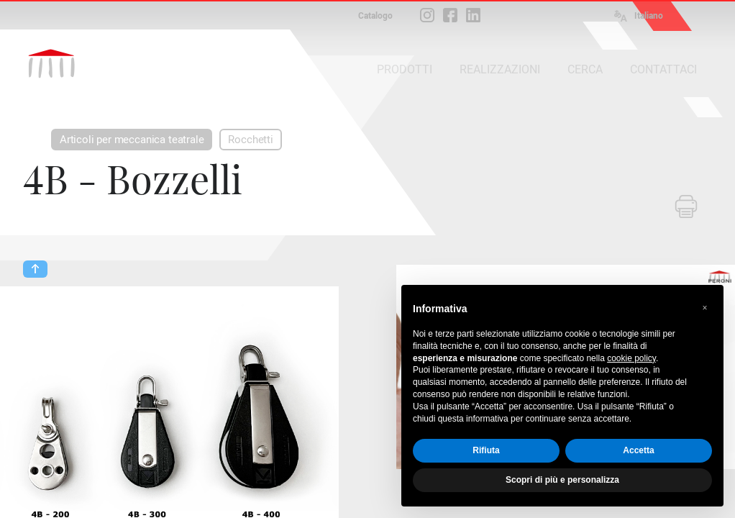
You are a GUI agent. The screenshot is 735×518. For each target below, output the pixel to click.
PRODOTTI (404, 69)
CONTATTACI (663, 69)
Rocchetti (250, 139)
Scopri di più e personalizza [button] (562, 480)
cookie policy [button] (631, 358)
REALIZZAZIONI (500, 69)
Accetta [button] (638, 450)
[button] (704, 307)
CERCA (585, 69)
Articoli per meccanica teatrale (132, 139)
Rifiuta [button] (485, 450)
